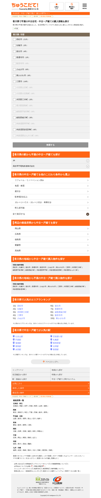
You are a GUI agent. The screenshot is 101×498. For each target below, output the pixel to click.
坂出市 (22, 51)
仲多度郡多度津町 (27, 130)
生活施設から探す (19, 374)
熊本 (29, 450)
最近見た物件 (18, 393)
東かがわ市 (24, 75)
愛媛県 (18, 245)
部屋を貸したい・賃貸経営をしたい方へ (27, 471)
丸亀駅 (54, 340)
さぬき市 (23, 69)
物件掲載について (57, 468)
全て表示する (19, 214)
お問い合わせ (18, 464)
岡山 (19, 437)
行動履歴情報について (58, 464)
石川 (34, 418)
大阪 (14, 431)
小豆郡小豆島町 (26, 93)
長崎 (24, 450)
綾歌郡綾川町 (25, 117)
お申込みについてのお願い (22, 466)
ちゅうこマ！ (68, 456)
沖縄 (50, 450)
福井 (38, 418)
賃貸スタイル (17, 456)
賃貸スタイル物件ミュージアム (53, 471)
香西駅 (54, 349)
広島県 (18, 234)
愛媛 (29, 444)
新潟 (19, 418)
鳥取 (24, 437)
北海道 (15, 406)
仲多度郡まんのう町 (28, 136)
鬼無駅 (17, 343)
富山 (29, 418)
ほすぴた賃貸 (37, 456)
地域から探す (57, 370)
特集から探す (57, 374)
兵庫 (19, 431)
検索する (50, 145)
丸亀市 (22, 45)
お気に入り (17, 383)
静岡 (24, 425)
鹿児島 (44, 450)
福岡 (14, 450)
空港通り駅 (56, 336)
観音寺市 (23, 63)
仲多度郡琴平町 (26, 123)
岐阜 (19, 425)
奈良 (34, 431)
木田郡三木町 (25, 99)
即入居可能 (20, 208)
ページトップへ (52, 362)
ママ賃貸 (27, 456)
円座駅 (17, 340)
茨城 (35, 412)
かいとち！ (79, 456)
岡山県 (18, 228)
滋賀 (29, 431)
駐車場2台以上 (21, 197)
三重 (29, 425)
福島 (45, 406)
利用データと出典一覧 (72, 471)
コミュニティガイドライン (22, 468)
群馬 (45, 412)
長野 (24, 418)
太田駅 (54, 346)
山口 (34, 437)
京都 (24, 431)
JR (14, 160)
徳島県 (18, 239)
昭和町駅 (55, 343)
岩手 (26, 406)
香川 (19, 444)
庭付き (18, 191)
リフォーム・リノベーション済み (29, 180)
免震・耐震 (20, 186)
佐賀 (19, 450)
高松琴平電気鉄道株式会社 (24, 166)
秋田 (35, 406)
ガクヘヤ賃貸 (57, 456)
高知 (24, 444)
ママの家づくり (18, 458)
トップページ (17, 370)
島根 (29, 437)
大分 (34, 450)
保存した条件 (18, 388)
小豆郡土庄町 (25, 87)
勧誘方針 (37, 468)
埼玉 (26, 412)
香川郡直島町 (25, 105)
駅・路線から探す (19, 379)
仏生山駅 (18, 336)
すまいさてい (30, 458)
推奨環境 (46, 468)
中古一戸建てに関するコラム (63, 379)
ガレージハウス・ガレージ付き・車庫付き (33, 202)
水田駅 (17, 349)
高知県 (18, 251)
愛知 (14, 425)
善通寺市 (23, 57)
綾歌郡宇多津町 (26, 111)
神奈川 (20, 412)
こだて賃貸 (47, 456)
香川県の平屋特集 (46, 16)
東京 (14, 412)
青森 (21, 406)
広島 (14, 437)
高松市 (22, 39)
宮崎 (38, 450)
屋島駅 (17, 346)
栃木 (40, 412)
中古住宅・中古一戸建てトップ (21, 16)
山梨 (14, 418)
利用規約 (28, 464)
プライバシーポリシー (41, 464)
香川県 (36, 16)
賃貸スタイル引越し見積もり (47, 458)
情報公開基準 (38, 466)
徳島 (14, 444)
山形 (40, 406)
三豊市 (22, 81)
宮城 (30, 406)
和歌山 (39, 431)
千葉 (30, 412)
